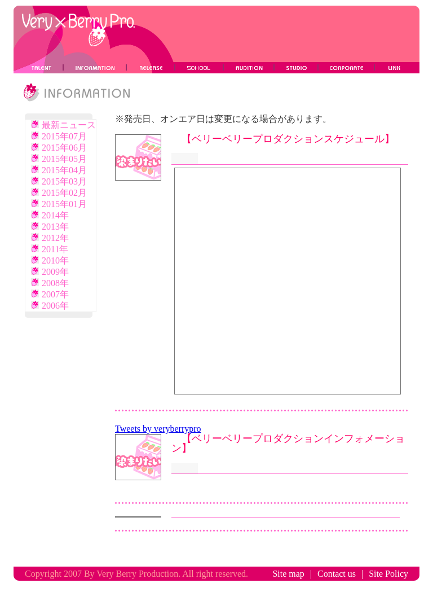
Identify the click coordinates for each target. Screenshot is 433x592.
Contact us (336, 573)
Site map (288, 573)
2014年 (50, 215)
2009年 (50, 272)
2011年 (49, 249)
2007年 (50, 294)
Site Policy (388, 573)
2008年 (50, 283)
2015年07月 (59, 136)
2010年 (50, 260)
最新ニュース (63, 125)
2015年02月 (59, 193)
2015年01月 (59, 204)
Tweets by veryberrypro (158, 428)
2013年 (50, 226)
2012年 (50, 238)
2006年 (50, 305)
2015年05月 (59, 159)
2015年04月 (59, 170)
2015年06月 (59, 147)
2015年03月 (59, 181)
